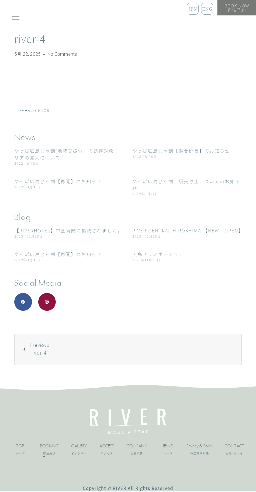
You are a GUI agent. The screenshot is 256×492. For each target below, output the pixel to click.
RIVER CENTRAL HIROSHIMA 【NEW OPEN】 (188, 230)
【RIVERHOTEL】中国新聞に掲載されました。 (68, 230)
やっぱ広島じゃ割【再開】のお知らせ (58, 181)
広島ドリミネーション (158, 254)
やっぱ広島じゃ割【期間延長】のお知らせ (181, 150)
